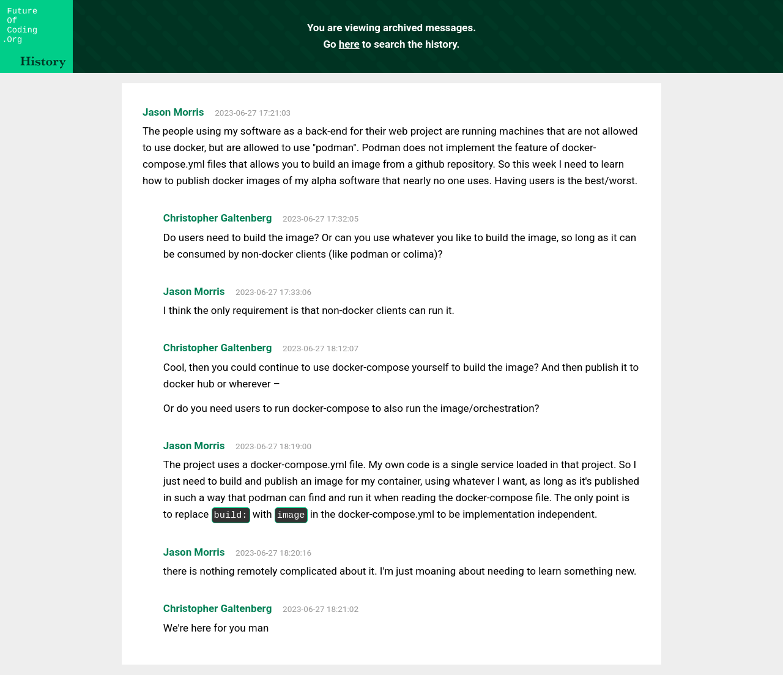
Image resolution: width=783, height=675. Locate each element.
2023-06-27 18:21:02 (320, 609)
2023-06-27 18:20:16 (273, 553)
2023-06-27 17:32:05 (320, 218)
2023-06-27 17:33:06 (273, 292)
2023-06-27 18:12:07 (320, 348)
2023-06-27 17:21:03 (253, 112)
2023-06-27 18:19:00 (273, 446)
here (349, 44)
